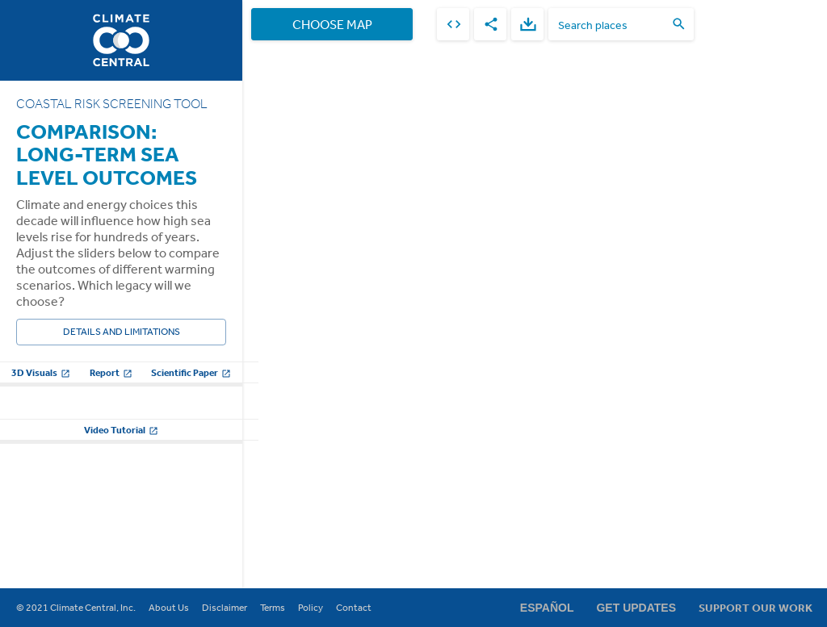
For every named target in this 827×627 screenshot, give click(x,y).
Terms (272, 607)
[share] (490, 24)
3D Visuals (40, 372)
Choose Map (332, 24)
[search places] (611, 24)
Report (111, 372)
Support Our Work (755, 607)
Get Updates (636, 607)
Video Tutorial (121, 566)
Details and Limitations (121, 332)
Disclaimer (224, 607)
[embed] (453, 24)
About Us (169, 607)
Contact (354, 607)
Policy (310, 607)
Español (547, 607)
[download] (527, 24)
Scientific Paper (191, 372)
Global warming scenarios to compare (101, 415)
